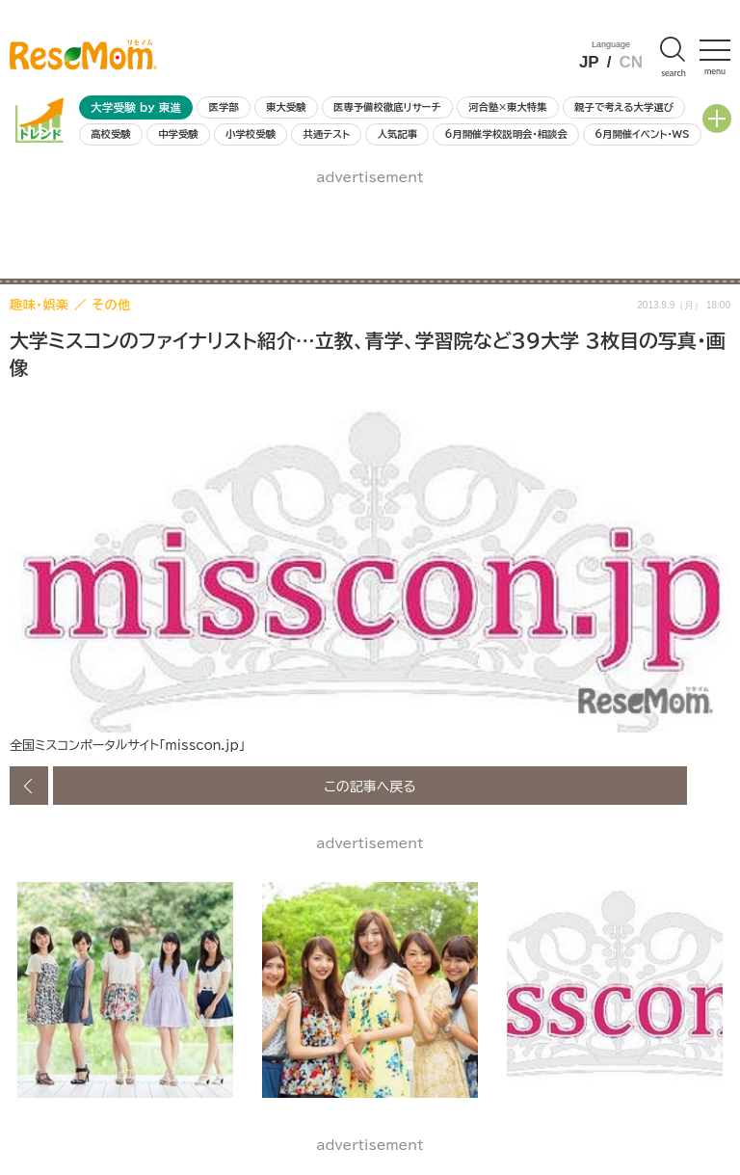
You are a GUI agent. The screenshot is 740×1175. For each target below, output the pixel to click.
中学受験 (178, 134)
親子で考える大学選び (624, 107)
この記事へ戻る (370, 785)
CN (631, 62)
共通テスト (326, 134)
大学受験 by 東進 (136, 107)
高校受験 (111, 134)
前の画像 (29, 785)
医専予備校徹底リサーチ (387, 107)
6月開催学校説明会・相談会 (505, 134)
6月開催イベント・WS (642, 134)
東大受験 (286, 107)
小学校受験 (250, 134)
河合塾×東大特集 (507, 107)
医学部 (224, 107)
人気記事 (398, 134)
